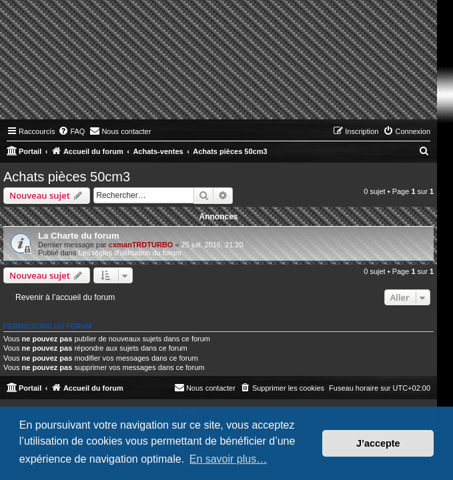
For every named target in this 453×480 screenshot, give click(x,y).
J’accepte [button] (378, 443)
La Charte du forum (78, 236)
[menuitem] (71, 131)
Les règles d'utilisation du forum (130, 253)
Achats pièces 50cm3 (66, 176)
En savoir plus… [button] (228, 459)
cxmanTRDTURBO (141, 245)
